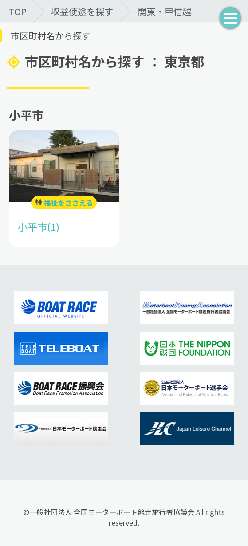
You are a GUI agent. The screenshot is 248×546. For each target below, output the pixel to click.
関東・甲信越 (164, 11)
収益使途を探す (82, 11)
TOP (18, 11)
